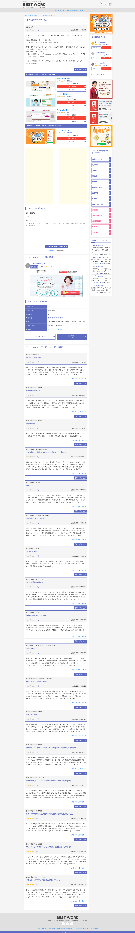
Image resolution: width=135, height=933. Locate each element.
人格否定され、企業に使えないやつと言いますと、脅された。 (47, 452)
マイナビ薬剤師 (62, 94)
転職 (29, 15)
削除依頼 (69, 928)
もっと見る (100, 74)
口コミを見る (72, 89)
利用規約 (52, 250)
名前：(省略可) (30, 213)
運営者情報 (52, 928)
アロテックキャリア (63, 130)
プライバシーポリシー (80, 928)
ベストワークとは (93, 928)
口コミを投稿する (40, 337)
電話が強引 (30, 648)
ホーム (38, 928)
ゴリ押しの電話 (31, 551)
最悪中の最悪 (30, 424)
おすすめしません (32, 715)
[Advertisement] (39, 176)
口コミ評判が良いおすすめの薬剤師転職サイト (67, 10)
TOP (26, 15)
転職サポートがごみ (33, 391)
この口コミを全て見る (78, 379)
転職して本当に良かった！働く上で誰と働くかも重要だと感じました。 (50, 814)
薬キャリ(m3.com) (63, 78)
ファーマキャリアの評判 (42, 15)
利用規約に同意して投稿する (56, 246)
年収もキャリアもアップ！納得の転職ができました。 (44, 880)
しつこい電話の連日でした (35, 582)
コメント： (31, 220)
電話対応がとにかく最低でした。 (37, 518)
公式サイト (72, 337)
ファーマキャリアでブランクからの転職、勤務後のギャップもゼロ (48, 847)
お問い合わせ (61, 928)
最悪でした (30, 485)
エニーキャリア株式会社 (55, 329)
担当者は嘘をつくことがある (36, 615)
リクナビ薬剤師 (62, 110)
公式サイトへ (72, 86)
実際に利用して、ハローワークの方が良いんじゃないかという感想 (48, 781)
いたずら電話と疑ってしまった (36, 681)
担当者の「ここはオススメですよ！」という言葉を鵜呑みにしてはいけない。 (52, 748)
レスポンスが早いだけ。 (34, 358)
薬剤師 (33, 15)
